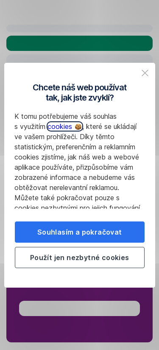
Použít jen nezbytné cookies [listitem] (79, 257)
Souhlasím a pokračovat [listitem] (79, 232)
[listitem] (145, 73)
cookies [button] (64, 126)
